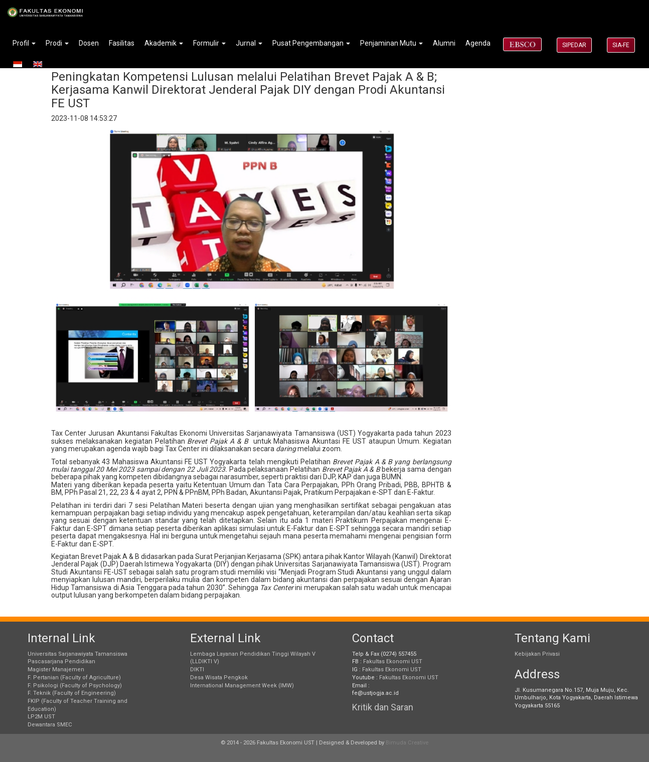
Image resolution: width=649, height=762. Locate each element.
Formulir (209, 43)
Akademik (163, 43)
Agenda (478, 43)
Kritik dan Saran (382, 707)
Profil (24, 43)
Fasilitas (121, 43)
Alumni (444, 43)
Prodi (57, 43)
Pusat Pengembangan (311, 43)
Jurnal (249, 43)
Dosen (89, 43)
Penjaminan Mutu (391, 43)
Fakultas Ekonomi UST (392, 661)
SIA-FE (620, 45)
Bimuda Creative (407, 742)
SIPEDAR (574, 45)
